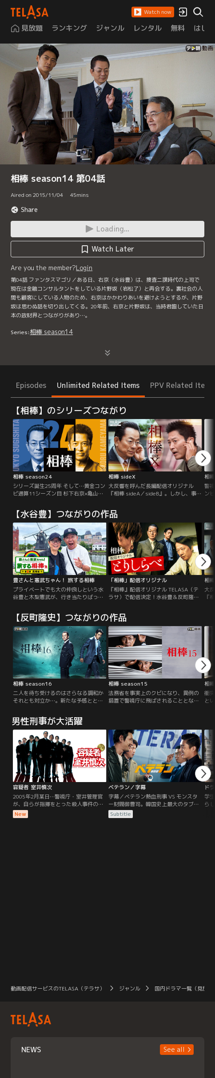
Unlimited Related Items (98, 385)
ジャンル (129, 988)
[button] (152, 12)
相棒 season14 (51, 331)
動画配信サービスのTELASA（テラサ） (58, 988)
